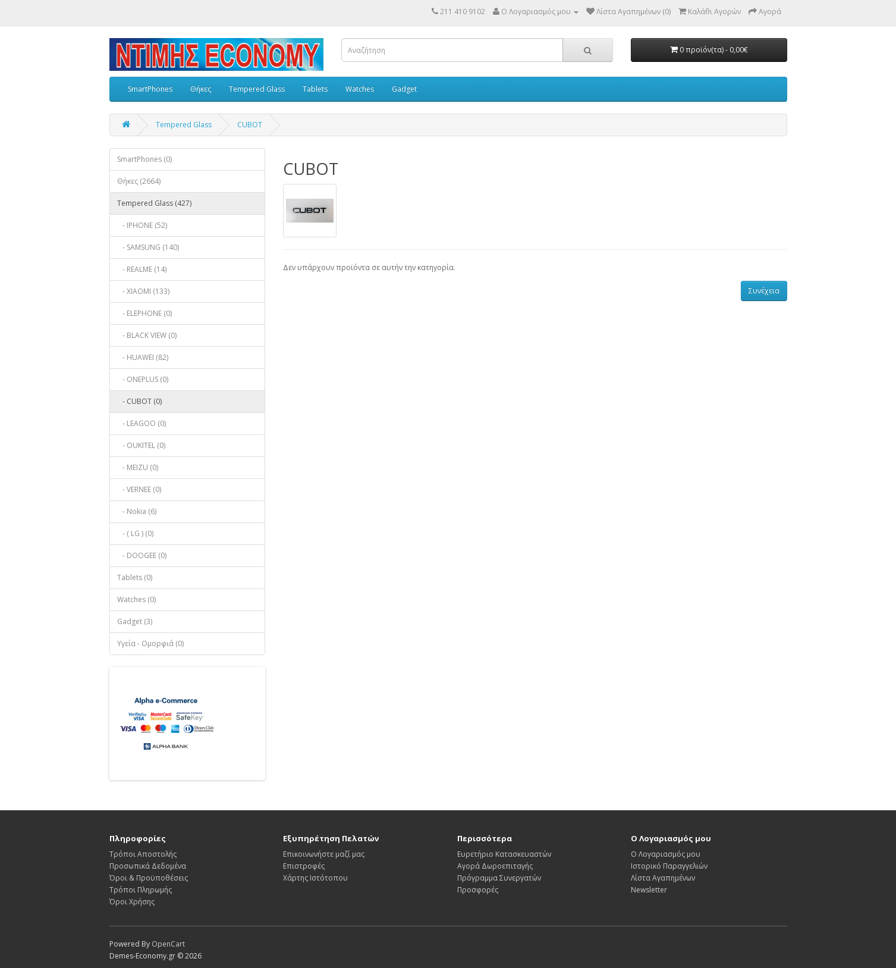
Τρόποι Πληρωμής (140, 890)
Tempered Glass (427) (154, 203)
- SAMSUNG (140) (148, 247)
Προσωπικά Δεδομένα (147, 866)
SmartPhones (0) (144, 159)
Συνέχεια (764, 291)
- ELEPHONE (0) (144, 313)
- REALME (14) (141, 269)
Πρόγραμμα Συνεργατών (499, 878)
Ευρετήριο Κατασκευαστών (504, 854)
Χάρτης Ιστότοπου (315, 878)
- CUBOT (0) (139, 401)
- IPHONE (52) (142, 225)
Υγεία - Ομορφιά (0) (150, 643)
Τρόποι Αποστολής (143, 854)
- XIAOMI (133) (143, 291)
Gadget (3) (134, 621)
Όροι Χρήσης (132, 902)
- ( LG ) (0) (135, 533)
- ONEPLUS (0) (142, 379)
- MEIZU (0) (137, 467)
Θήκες (200, 89)
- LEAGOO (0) (141, 423)
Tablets (315, 89)
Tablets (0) (134, 577)
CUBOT (249, 125)
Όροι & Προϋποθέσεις (148, 878)
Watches (359, 89)
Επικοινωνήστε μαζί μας (323, 854)
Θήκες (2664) (139, 181)
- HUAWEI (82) (142, 357)
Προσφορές (477, 890)
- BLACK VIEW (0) (147, 335)
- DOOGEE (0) (141, 555)
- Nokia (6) (136, 511)
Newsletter (649, 890)
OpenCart (168, 944)
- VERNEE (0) (139, 489)
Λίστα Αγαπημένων (663, 878)
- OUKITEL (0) (141, 445)
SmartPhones (150, 89)
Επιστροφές (304, 866)
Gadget (404, 89)
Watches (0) (136, 599)
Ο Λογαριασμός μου (665, 854)
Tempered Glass (257, 89)
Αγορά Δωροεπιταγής (495, 866)
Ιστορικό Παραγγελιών (669, 866)
